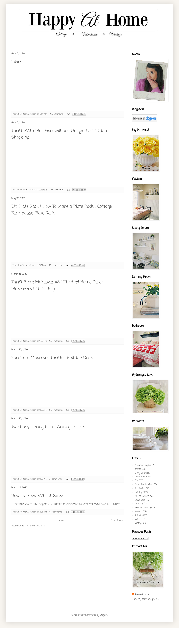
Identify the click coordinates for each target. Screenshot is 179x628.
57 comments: (56, 479)
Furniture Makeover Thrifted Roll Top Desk (52, 358)
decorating (140, 477)
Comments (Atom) (35, 526)
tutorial (139, 515)
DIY (136, 480)
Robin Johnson (142, 594)
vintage (138, 523)
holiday (138, 492)
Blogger (103, 615)
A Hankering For (143, 465)
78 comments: (56, 265)
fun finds (139, 488)
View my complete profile (145, 599)
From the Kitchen (144, 484)
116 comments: (56, 410)
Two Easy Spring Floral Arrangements (48, 427)
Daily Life (140, 473)
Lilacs (16, 62)
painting (139, 504)
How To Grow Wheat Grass (37, 496)
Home (61, 520)
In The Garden (142, 496)
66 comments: (56, 341)
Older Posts (117, 520)
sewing (138, 511)
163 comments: (57, 114)
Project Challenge (143, 508)
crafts (138, 469)
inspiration (140, 500)
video (137, 519)
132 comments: (57, 189)
